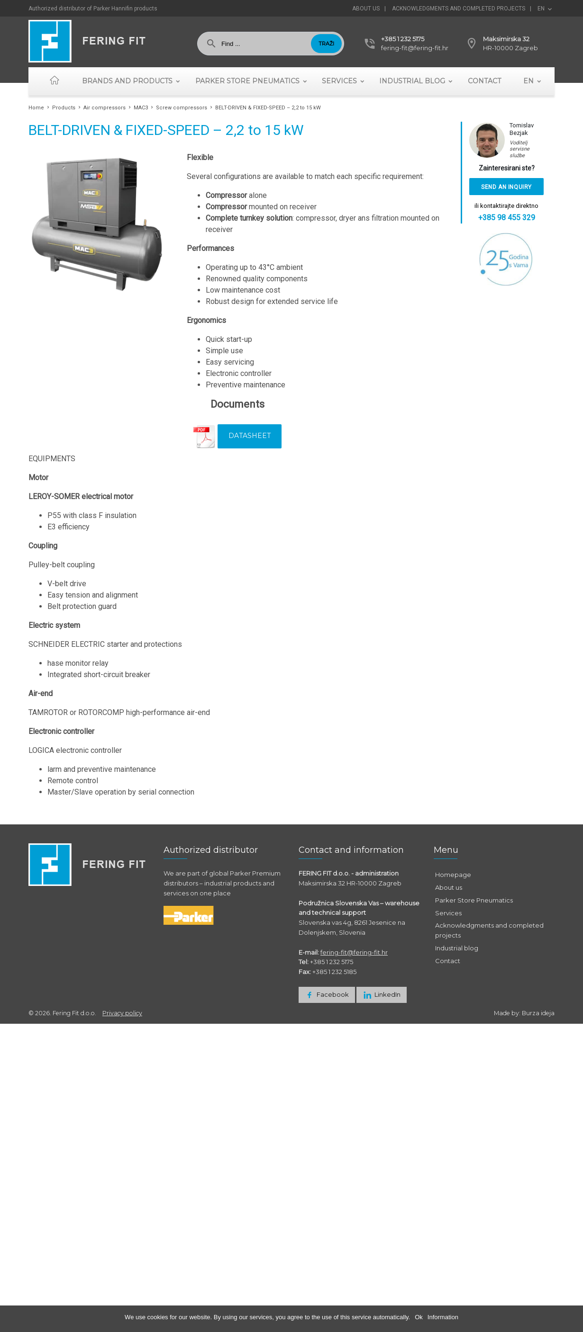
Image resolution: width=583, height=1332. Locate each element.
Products (63, 108)
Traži (326, 43)
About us (366, 8)
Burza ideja (538, 1013)
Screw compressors (181, 108)
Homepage (453, 874)
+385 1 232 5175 (402, 39)
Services (339, 81)
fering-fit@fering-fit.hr (414, 48)
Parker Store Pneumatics (247, 81)
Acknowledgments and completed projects (458, 8)
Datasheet (249, 435)
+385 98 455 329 (506, 217)
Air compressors (104, 108)
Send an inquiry (506, 187)
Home (36, 108)
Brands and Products (127, 81)
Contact (484, 81)
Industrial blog (412, 81)
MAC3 (141, 108)
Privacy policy (122, 1013)
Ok (419, 1317)
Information (443, 1317)
